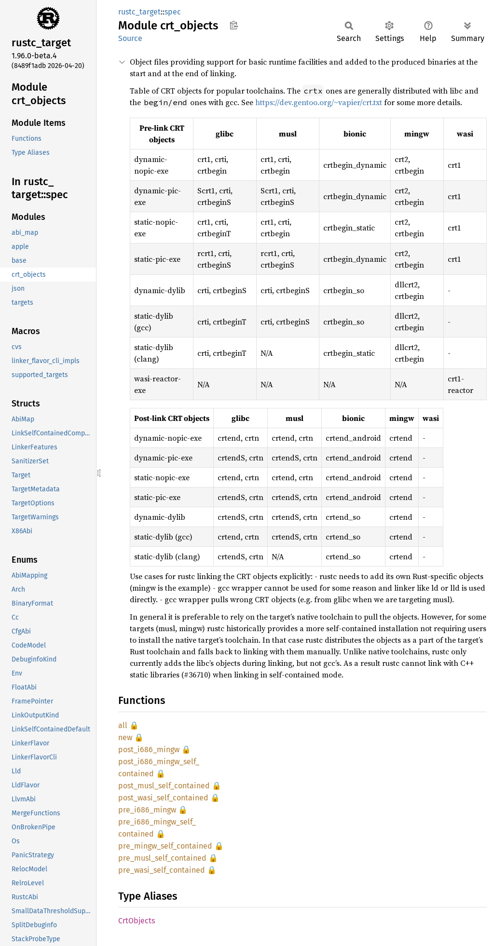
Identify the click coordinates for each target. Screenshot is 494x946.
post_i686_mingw (148, 749)
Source (130, 38)
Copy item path (234, 25)
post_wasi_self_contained (163, 797)
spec (173, 11)
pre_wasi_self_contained (161, 870)
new (125, 737)
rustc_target (139, 11)
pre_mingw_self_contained (165, 846)
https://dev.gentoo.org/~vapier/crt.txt (318, 102)
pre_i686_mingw (147, 809)
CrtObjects (136, 920)
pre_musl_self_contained (162, 858)
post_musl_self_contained (164, 785)
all (122, 725)
